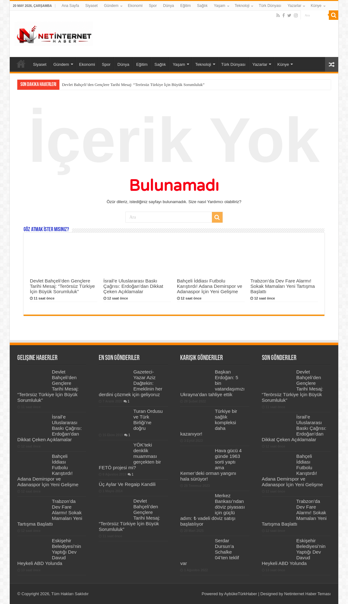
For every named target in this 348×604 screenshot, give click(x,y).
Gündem (111, 5)
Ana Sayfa (70, 5)
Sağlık (202, 5)
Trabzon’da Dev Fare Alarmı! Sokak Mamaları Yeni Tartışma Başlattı (282, 286)
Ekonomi (135, 5)
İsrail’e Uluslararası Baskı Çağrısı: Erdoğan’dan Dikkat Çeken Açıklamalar (133, 286)
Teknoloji (242, 5)
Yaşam (219, 5)
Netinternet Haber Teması (307, 593)
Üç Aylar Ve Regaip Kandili (127, 484)
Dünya (168, 5)
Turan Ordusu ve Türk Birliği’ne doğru (148, 419)
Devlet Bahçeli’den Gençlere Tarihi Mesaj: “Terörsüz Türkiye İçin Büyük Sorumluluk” (133, 84)
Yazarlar (294, 5)
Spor (153, 5)
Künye (316, 5)
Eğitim (185, 5)
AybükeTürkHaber (240, 593)
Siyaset (91, 5)
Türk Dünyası (270, 5)
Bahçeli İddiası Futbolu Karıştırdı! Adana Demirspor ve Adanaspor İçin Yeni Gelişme (209, 286)
